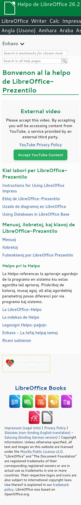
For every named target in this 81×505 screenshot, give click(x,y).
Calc (54, 21)
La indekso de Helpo (20, 317)
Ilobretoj (10, 247)
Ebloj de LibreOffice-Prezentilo (31, 198)
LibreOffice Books (40, 387)
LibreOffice (14, 21)
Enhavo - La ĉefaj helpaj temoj (30, 332)
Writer (38, 21)
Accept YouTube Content (40, 154)
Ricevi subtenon (16, 340)
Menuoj (9, 239)
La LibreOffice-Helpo (22, 309)
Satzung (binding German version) (31, 437)
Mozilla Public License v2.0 (41, 451)
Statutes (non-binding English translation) (37, 432)
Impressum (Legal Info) (22, 427)
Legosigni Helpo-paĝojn (24, 325)
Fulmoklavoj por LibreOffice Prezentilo (37, 255)
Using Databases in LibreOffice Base (35, 214)
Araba (66, 30)
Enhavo (10, 43)
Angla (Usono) (18, 30)
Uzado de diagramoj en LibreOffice (34, 206)
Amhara (47, 30)
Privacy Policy (55, 427)
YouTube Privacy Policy (40, 144)
